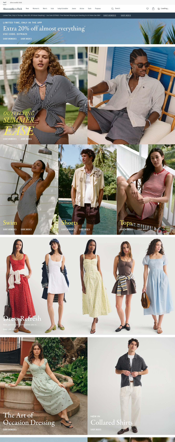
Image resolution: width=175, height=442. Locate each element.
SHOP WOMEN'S (109, 15)
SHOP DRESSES (9, 329)
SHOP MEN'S (126, 15)
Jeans (74, 8)
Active (82, 8)
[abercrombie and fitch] (12, 9)
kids (52, 8)
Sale (89, 8)
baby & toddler (63, 8)
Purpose (98, 8)
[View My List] (147, 9)
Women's (36, 8)
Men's (45, 8)
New (27, 8)
